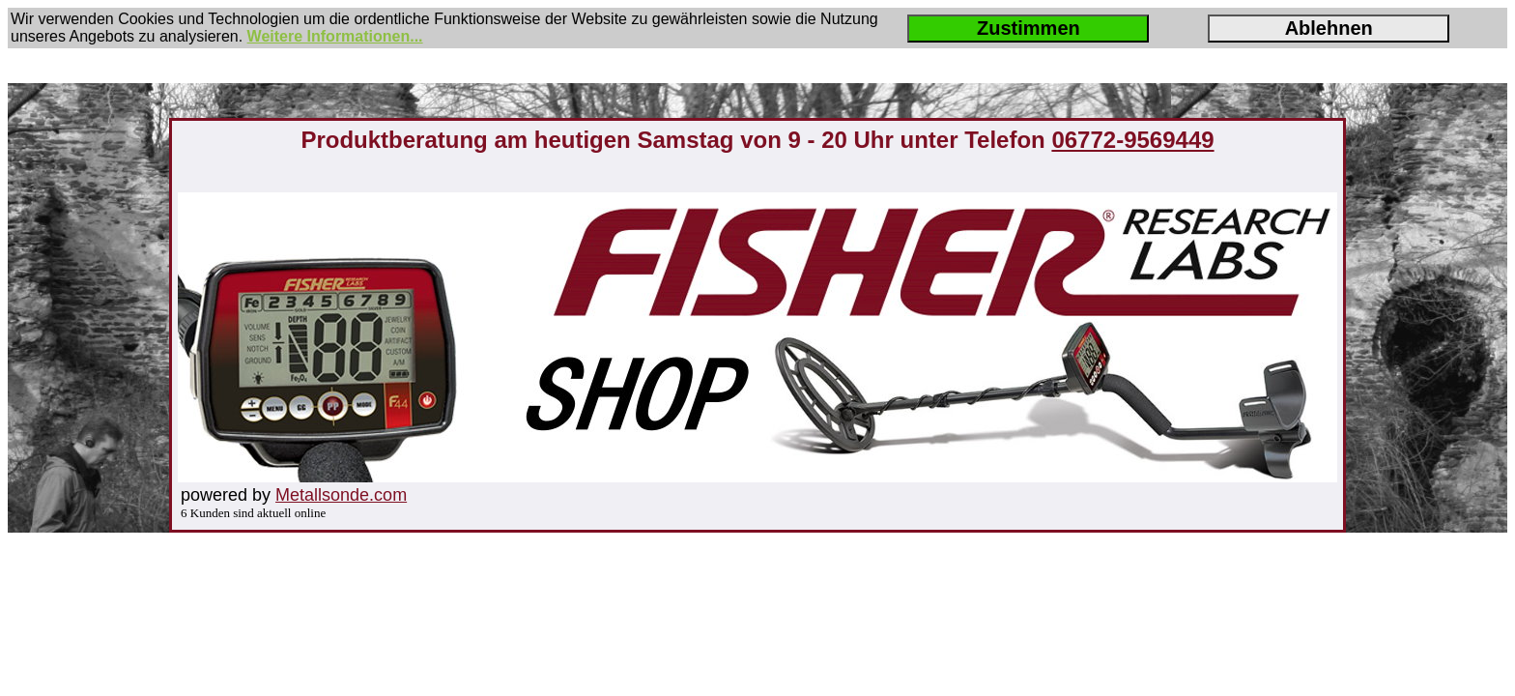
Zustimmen (1028, 28)
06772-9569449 (1132, 140)
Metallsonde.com (341, 495)
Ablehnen (1329, 28)
